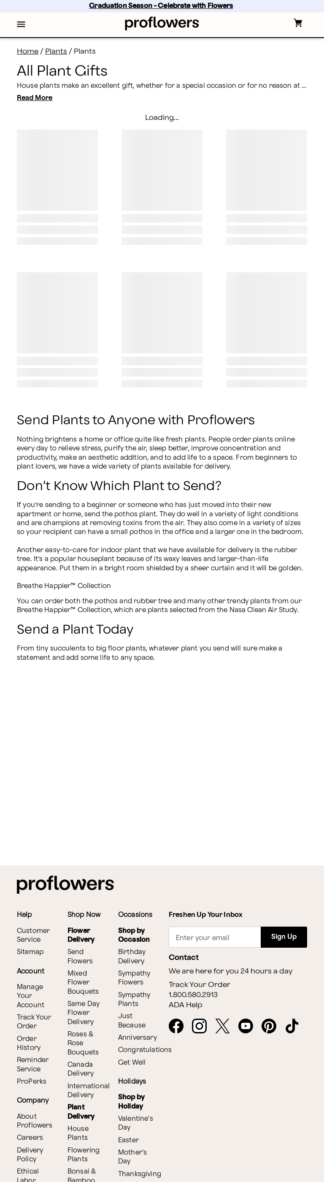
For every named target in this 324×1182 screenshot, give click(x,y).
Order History (28, 1043)
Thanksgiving (139, 1174)
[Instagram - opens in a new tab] (202, 1027)
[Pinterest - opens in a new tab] (272, 1027)
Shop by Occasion (134, 935)
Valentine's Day (135, 1123)
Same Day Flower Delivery (84, 1013)
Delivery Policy (30, 1155)
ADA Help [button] (185, 1005)
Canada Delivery (81, 1069)
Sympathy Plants (134, 999)
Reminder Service (33, 1064)
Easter (128, 1140)
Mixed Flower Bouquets (83, 983)
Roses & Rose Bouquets (83, 1043)
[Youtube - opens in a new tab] (249, 1027)
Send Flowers (80, 956)
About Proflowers (35, 1121)
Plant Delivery (81, 1112)
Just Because (132, 1020)
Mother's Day (132, 1157)
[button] (21, 25)
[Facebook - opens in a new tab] (179, 1027)
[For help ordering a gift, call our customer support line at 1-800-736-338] (162, 23)
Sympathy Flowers (134, 978)
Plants (56, 51)
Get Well (132, 1063)
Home (27, 51)
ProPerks (31, 1082)
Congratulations (145, 1050)
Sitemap (30, 952)
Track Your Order (34, 1022)
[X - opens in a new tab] (226, 1027)
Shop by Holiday (131, 1101)
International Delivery (89, 1090)
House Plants (78, 1133)
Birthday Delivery (132, 956)
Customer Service (33, 935)
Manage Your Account (30, 996)
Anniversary (137, 1038)
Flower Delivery (81, 935)
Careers (30, 1138)
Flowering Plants (84, 1155)
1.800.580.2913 (193, 995)
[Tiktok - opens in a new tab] (295, 1027)
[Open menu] (21, 25)
